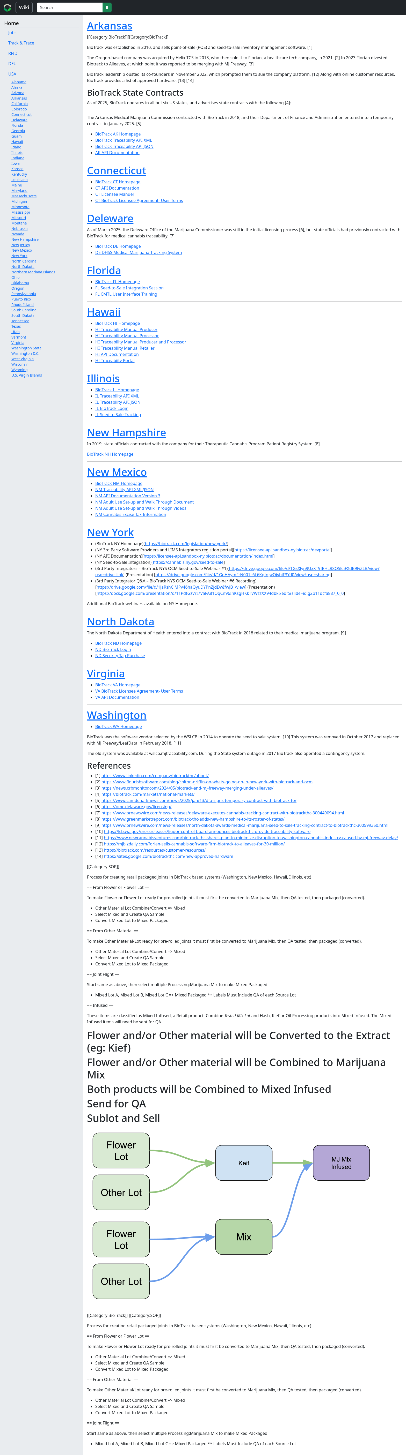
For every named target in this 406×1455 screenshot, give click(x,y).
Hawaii (17, 141)
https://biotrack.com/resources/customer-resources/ (155, 850)
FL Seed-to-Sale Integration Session (129, 288)
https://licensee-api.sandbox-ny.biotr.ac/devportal (283, 550)
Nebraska (19, 228)
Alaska (16, 87)
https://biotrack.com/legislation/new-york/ (186, 543)
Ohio (15, 277)
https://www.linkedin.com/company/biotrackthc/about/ (155, 775)
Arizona (17, 92)
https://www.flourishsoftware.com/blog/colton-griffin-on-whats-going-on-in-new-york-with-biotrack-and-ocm (207, 782)
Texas (16, 326)
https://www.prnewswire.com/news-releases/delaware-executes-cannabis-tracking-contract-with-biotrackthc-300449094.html (223, 813)
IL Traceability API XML (117, 396)
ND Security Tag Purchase (120, 655)
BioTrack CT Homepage (117, 182)
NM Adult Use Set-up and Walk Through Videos (140, 508)
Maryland (19, 190)
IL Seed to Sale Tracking (118, 414)
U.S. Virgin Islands (26, 375)
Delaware (19, 119)
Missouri (18, 217)
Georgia (18, 130)
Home (11, 23)
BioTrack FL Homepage (117, 281)
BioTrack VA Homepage (118, 685)
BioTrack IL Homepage (117, 390)
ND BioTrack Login (113, 649)
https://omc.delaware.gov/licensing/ (136, 806)
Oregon (17, 288)
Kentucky (19, 174)
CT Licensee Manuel (114, 194)
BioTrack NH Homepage (110, 454)
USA (12, 74)
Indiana (17, 157)
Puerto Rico (21, 299)
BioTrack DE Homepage (118, 246)
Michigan (19, 201)
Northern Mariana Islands (33, 271)
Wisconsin (19, 364)
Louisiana (19, 179)
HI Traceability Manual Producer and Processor (140, 342)
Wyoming (19, 369)
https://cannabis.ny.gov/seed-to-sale (188, 562)
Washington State (26, 348)
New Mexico (21, 250)
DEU (12, 63)
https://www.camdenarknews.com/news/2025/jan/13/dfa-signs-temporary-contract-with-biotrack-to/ (199, 800)
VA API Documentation (117, 697)
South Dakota (22, 315)
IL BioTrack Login (111, 408)
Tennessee (20, 320)
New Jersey (20, 244)
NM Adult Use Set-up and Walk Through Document (144, 502)
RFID (12, 53)
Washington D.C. (25, 353)
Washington (117, 715)
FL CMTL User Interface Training (126, 294)
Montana (19, 223)
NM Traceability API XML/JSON (124, 489)
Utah (15, 331)
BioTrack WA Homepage (118, 726)
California (19, 103)
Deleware (110, 218)
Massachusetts (24, 195)
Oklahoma (20, 282)
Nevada (17, 233)
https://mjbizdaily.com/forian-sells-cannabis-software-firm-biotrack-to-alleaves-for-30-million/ (194, 844)
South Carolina (24, 310)
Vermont (18, 337)
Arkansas (19, 98)
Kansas (17, 168)
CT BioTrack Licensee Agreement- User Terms (139, 200)
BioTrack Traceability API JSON (124, 146)
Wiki (24, 7)
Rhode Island (22, 304)
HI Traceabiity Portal (115, 360)
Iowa (15, 163)
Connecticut (21, 114)
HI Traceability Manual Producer (126, 329)
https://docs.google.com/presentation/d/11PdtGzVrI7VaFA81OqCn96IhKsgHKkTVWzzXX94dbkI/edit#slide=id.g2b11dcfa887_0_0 (220, 593)
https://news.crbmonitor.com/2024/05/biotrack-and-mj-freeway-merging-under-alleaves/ (187, 788)
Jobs (12, 32)
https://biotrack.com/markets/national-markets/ (148, 794)
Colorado (19, 109)
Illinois (17, 152)
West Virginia (22, 358)
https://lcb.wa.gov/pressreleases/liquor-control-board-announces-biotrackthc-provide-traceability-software (207, 831)
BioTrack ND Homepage (118, 643)
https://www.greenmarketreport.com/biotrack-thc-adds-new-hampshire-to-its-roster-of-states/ (193, 819)
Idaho (16, 147)
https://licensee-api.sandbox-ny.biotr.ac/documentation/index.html (208, 556)
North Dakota (22, 266)
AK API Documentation (117, 152)
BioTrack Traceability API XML (123, 140)
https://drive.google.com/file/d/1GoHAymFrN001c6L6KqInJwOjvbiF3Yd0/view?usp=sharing (243, 575)
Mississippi (20, 212)
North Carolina (24, 261)
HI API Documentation (117, 354)
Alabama (18, 81)
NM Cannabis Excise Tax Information (130, 514)
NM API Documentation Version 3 (127, 496)
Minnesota (20, 206)
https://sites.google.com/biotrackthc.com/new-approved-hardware (168, 856)
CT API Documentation (117, 188)
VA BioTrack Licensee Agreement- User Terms (139, 691)
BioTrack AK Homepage (118, 134)
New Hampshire (25, 239)
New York (19, 255)
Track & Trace (21, 43)
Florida (17, 125)
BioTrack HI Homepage (117, 323)
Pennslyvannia (23, 293)
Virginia (17, 342)
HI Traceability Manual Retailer (125, 348)
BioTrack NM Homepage (118, 483)
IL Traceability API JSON (118, 402)
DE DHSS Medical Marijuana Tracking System (138, 252)
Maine (16, 185)
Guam (16, 136)
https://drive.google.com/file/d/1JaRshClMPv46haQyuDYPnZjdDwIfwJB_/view (171, 587)
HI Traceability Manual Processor (127, 336)
